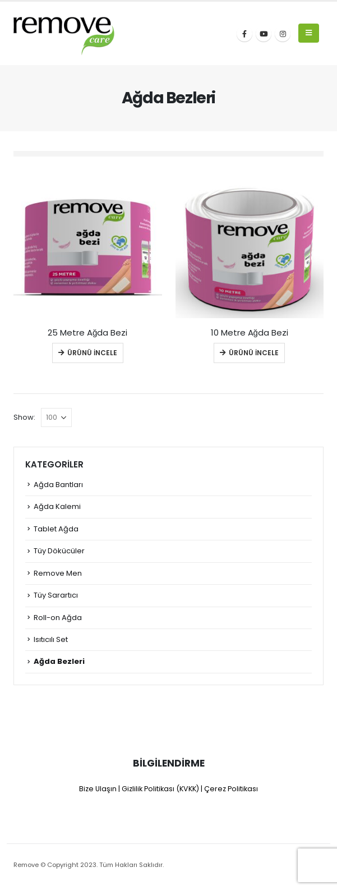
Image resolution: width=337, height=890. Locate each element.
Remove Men (58, 573)
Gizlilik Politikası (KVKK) (160, 788)
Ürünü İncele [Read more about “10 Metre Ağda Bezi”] (254, 352)
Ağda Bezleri (59, 661)
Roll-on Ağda (58, 617)
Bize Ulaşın (98, 788)
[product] (87, 244)
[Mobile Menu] (308, 33)
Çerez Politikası (231, 788)
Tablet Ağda (56, 529)
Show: (24, 417)
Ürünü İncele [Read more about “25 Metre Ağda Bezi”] (92, 352)
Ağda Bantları (58, 484)
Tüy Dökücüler (59, 550)
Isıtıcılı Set (51, 639)
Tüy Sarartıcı (56, 595)
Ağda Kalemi (57, 506)
